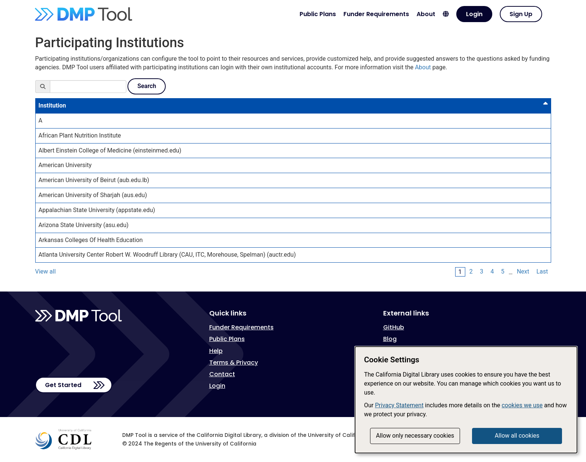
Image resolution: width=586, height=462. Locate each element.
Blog (390, 339)
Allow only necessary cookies (415, 435)
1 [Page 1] (460, 271)
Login (474, 14)
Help (216, 351)
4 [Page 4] (492, 271)
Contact (222, 374)
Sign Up (521, 14)
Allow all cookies (517, 435)
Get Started (63, 385)
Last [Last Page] (542, 271)
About (426, 14)
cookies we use (522, 405)
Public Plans (318, 14)
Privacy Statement (399, 405)
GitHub (393, 327)
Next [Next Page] (523, 271)
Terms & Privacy (233, 362)
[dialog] (466, 400)
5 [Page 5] (502, 271)
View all (45, 271)
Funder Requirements (376, 14)
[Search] (88, 86)
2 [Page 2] (471, 271)
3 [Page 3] (481, 271)
